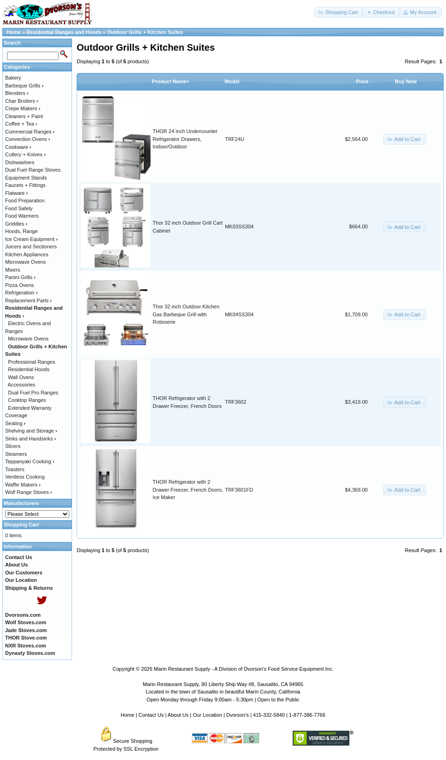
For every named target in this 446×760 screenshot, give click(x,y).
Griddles (16, 224)
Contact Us (151, 715)
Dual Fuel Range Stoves (32, 170)
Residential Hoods (28, 369)
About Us (178, 715)
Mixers (12, 270)
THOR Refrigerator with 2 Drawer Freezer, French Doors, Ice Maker (188, 489)
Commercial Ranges (29, 131)
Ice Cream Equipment (31, 239)
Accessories (21, 384)
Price (362, 81)
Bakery (13, 77)
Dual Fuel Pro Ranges (33, 392)
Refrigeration (21, 292)
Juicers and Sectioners (31, 246)
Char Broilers (21, 101)
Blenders (16, 93)
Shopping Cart (21, 524)
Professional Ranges (31, 362)
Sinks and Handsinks (30, 438)
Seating (15, 423)
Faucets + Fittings (25, 185)
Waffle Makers (22, 484)
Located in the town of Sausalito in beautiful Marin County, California (223, 691)
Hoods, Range (21, 231)
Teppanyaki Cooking (29, 461)
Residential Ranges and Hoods (63, 32)
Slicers (12, 446)
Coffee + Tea (21, 124)
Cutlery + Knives (25, 154)
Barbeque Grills (24, 85)
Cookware (18, 147)
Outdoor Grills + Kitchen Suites (145, 32)
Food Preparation (25, 200)
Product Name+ (171, 81)
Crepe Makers (22, 108)
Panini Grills (20, 277)
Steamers (16, 454)
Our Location (207, 715)
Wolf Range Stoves (28, 492)
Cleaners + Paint (24, 116)
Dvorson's (237, 715)
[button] (338, 12)
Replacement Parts (28, 300)
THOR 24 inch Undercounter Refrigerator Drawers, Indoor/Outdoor (185, 138)
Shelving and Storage (31, 430)
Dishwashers (19, 162)
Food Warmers (22, 216)
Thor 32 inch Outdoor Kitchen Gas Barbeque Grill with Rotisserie (186, 314)
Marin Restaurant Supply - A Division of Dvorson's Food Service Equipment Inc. (244, 669)
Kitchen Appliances (26, 254)
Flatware (16, 193)
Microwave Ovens (25, 262)
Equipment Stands (26, 177)
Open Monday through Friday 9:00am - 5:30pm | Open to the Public (223, 699)
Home (14, 32)
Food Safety (19, 208)
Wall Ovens (21, 377)
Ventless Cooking (25, 477)
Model (232, 81)
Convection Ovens (27, 139)
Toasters (15, 469)
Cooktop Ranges (27, 400)
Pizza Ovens (19, 285)
